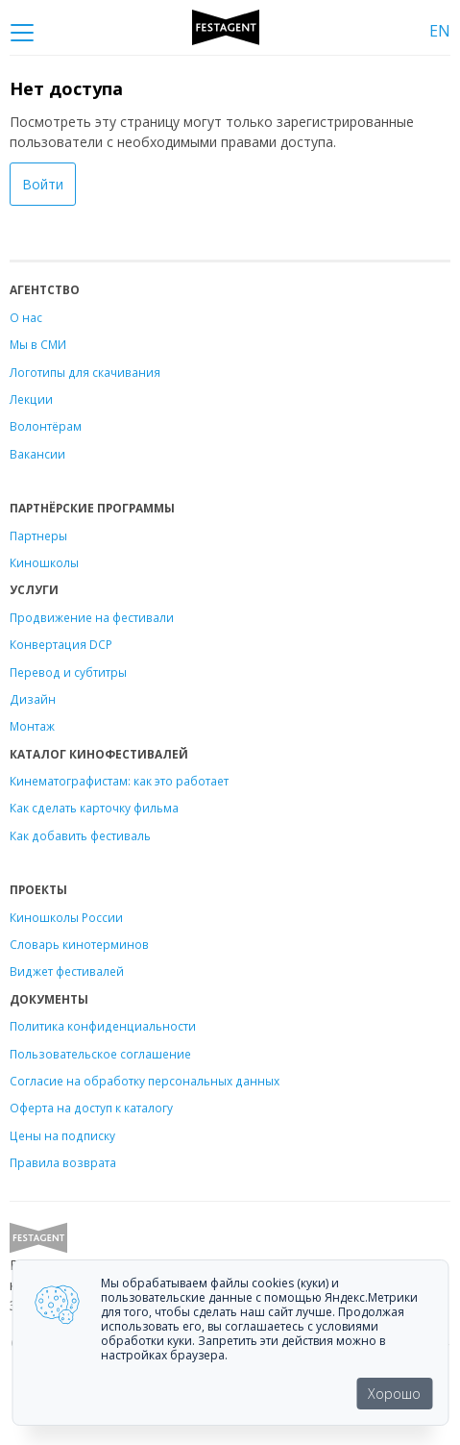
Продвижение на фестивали (92, 617)
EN (439, 30)
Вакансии (37, 453)
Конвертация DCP (61, 644)
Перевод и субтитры (68, 672)
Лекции (31, 399)
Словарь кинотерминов (79, 944)
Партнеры (38, 535)
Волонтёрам (46, 426)
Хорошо (394, 1393)
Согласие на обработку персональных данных (144, 1080)
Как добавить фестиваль (80, 835)
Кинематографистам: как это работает (119, 780)
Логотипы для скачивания (85, 372)
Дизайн (33, 699)
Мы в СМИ (38, 344)
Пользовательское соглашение (100, 1053)
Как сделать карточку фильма (94, 807)
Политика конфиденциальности (103, 1026)
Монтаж (32, 726)
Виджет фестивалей (67, 971)
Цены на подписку (62, 1135)
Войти (42, 184)
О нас (26, 317)
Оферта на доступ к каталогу (91, 1107)
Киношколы (44, 562)
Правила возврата (63, 1162)
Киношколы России (66, 917)
